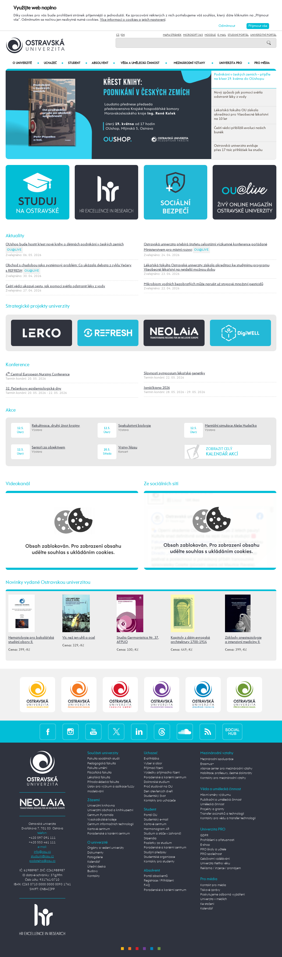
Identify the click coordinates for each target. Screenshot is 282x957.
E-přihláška (151, 758)
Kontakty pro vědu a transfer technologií (227, 818)
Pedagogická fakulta (101, 763)
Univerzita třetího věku (215, 863)
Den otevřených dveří (158, 791)
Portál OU (150, 815)
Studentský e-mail (156, 819)
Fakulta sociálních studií (103, 758)
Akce (11, 410)
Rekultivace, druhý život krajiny (56, 425)
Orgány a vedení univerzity (105, 848)
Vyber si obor (153, 763)
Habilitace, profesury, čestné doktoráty (226, 773)
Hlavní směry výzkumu (215, 795)
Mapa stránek (172, 35)
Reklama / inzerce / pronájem (220, 868)
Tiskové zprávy (210, 890)
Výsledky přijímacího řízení (162, 772)
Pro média (262, 63)
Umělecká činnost (212, 804)
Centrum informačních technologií (110, 824)
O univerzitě (26, 63)
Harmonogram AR (156, 829)
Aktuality (15, 235)
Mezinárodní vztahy (193, 63)
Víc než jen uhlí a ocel (78, 637)
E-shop (205, 845)
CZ (117, 35)
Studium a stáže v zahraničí (162, 833)
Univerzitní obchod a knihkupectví (110, 810)
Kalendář (93, 862)
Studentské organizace (159, 857)
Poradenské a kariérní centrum (108, 833)
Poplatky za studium (158, 843)
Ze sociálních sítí (161, 483)
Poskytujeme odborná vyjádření (222, 894)
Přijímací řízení (153, 768)
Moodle (210, 35)
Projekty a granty (212, 809)
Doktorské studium (157, 782)
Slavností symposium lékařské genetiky (174, 373)
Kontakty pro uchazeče (160, 800)
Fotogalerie (95, 857)
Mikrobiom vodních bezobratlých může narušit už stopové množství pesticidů (203, 284)
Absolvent (103, 63)
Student (77, 63)
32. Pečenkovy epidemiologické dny (33, 388)
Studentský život (155, 796)
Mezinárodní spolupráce (216, 759)
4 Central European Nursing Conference (38, 374)
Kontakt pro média (213, 885)
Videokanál (18, 483)
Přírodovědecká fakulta (103, 782)
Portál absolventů (156, 876)
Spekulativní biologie (134, 425)
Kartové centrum (98, 829)
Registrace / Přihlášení (159, 880)
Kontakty (93, 876)
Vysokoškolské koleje (101, 819)
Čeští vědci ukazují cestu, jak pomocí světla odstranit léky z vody (55, 286)
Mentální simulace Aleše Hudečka (231, 425)
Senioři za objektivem (48, 447)
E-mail (221, 35)
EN (123, 35)
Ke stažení (207, 904)
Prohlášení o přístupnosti (217, 840)
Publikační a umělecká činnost (220, 799)
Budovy (92, 871)
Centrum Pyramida (100, 815)
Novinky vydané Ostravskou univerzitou (48, 582)
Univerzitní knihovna (101, 805)
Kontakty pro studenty (159, 861)
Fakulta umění (97, 768)
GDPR (204, 835)
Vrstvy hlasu (127, 447)
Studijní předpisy (155, 852)
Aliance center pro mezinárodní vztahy (226, 768)
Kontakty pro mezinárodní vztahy (223, 778)
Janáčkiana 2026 (157, 388)
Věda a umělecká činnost (144, 63)
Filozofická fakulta (99, 772)
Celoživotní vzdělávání (215, 859)
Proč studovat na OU (158, 786)
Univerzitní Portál (263, 35)
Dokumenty (95, 852)
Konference (17, 364)
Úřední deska (96, 866)
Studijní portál (238, 35)
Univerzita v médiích (213, 899)
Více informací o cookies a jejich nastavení (132, 19)
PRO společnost (211, 854)
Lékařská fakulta (98, 777)
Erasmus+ (207, 764)
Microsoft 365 (193, 35)
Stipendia (150, 838)
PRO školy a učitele (213, 849)
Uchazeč (53, 63)
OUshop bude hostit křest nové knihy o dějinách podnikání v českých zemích (65, 244)
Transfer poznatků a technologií (222, 813)
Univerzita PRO (234, 63)
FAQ (147, 885)
